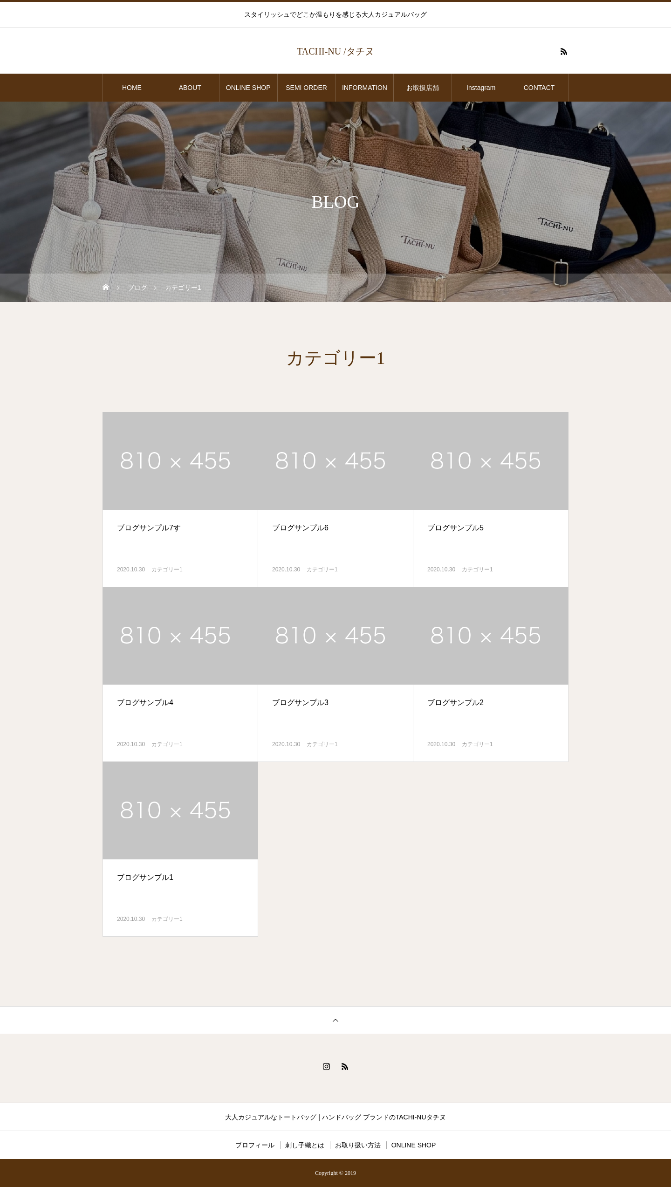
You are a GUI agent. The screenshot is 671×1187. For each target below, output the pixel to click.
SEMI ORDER (306, 87)
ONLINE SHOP (248, 87)
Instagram (480, 87)
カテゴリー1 (167, 569)
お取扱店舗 (425, 87)
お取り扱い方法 (358, 1145)
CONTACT (539, 87)
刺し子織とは (304, 1145)
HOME (132, 87)
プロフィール (254, 1145)
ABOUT (190, 87)
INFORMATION (364, 87)
